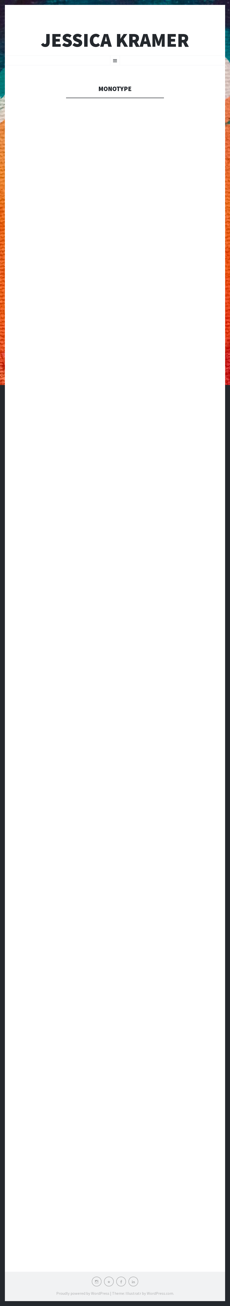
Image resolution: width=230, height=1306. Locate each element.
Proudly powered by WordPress (82, 1293)
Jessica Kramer (115, 40)
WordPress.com (160, 1293)
